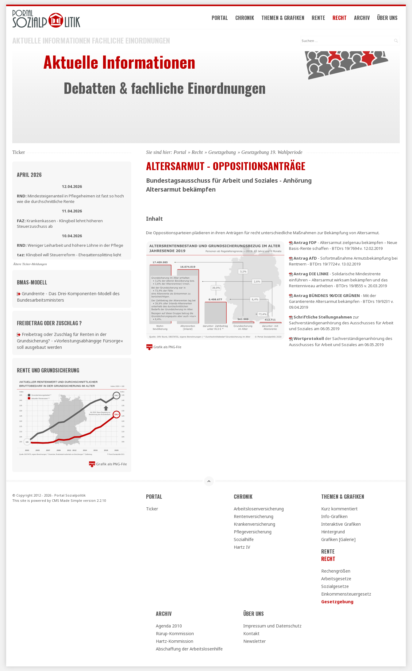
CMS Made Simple (67, 500)
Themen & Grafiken (282, 17)
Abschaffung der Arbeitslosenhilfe (189, 649)
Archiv (362, 17)
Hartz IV (242, 547)
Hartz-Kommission (174, 641)
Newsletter (254, 641)
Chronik (244, 17)
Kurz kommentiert (339, 509)
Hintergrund (333, 532)
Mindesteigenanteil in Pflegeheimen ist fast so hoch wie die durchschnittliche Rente (70, 198)
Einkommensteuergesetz (346, 594)
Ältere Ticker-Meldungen (30, 264)
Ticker (152, 509)
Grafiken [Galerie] (338, 539)
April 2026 (29, 174)
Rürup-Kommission (175, 633)
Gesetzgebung (222, 152)
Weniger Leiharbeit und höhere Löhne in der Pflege (70, 245)
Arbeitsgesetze (336, 578)
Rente (318, 17)
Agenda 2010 (169, 626)
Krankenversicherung (254, 524)
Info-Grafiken (334, 516)
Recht (340, 17)
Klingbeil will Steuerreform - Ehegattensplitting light (69, 254)
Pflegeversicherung (252, 532)
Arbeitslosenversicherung (259, 509)
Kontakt (251, 633)
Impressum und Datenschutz (272, 626)
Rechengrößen (335, 571)
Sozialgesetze (335, 586)
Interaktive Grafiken (341, 524)
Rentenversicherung (253, 516)
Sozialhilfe (244, 539)
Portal (220, 17)
